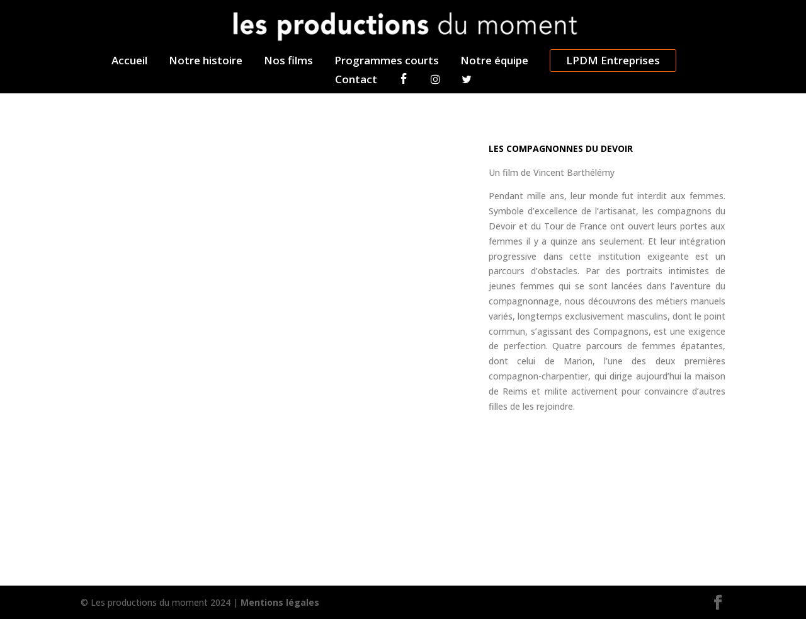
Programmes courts (386, 61)
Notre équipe (494, 61)
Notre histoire (205, 61)
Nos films (288, 61)
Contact (356, 80)
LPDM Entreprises (613, 60)
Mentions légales (280, 602)
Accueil (129, 61)
